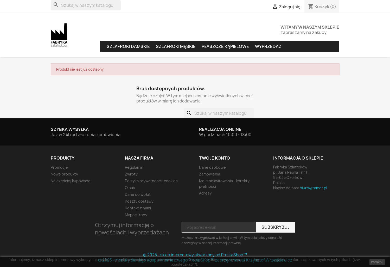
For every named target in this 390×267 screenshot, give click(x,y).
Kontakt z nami (138, 207)
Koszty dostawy (139, 201)
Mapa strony (136, 214)
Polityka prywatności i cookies (151, 180)
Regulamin (134, 167)
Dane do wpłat (138, 194)
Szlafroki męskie (176, 46)
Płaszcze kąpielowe (225, 46)
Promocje (59, 167)
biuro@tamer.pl (313, 187)
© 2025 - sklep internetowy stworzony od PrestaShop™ (195, 255)
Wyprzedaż (268, 46)
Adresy (205, 193)
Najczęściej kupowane (71, 180)
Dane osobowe (212, 167)
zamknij (377, 262)
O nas (130, 187)
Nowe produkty (64, 174)
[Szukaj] (86, 5)
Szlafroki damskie (128, 46)
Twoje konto (214, 158)
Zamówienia (209, 174)
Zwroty (131, 174)
